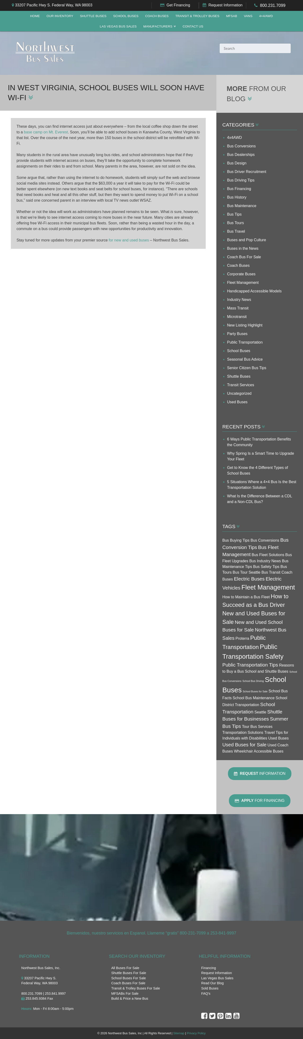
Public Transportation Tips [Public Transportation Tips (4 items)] (250, 664)
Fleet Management (242, 283)
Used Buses (237, 402)
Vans (248, 16)
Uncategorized (239, 393)
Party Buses (237, 334)
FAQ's (205, 993)
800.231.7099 (272, 5)
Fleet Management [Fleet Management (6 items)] (268, 587)
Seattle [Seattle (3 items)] (260, 712)
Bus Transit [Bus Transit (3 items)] (270, 572)
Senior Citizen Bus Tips (246, 368)
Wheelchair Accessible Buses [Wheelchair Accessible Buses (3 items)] (258, 751)
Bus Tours (235, 223)
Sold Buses (209, 988)
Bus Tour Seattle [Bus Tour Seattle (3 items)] (246, 572)
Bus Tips (234, 214)
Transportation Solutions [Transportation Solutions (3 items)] (242, 732)
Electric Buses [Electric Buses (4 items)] (249, 578)
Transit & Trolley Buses (197, 16)
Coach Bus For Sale (244, 257)
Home (35, 16)
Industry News (239, 300)
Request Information (225, 5)
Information (259, 773)
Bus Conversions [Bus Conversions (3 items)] (264, 540)
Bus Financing (239, 189)
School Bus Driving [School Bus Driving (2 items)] (253, 681)
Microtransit (237, 317)
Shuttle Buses (93, 16)
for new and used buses (129, 240)
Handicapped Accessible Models (254, 291)
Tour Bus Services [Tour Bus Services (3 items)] (257, 727)
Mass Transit (238, 308)
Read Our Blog (212, 983)
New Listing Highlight (244, 325)
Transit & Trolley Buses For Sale (135, 988)
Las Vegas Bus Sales (118, 26)
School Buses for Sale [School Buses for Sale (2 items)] (255, 691)
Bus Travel (236, 231)
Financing (208, 968)
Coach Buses (157, 16)
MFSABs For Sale (124, 993)
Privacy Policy (196, 1033)
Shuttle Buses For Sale (128, 973)
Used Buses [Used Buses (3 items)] (278, 738)
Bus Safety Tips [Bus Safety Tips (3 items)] (266, 567)
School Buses (125, 16)
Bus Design (236, 163)
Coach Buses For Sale (128, 983)
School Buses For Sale (128, 978)
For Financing (260, 800)
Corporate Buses (241, 274)
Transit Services (240, 385)
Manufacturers (157, 26)
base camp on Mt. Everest (46, 132)
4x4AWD (234, 138)
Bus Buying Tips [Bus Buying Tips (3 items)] (236, 540)
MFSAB (231, 16)
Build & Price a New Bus (129, 998)
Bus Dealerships (241, 155)
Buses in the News (242, 248)
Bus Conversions (241, 146)
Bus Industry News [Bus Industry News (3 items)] (265, 561)
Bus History (236, 197)
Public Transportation (245, 342)
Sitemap (178, 1033)
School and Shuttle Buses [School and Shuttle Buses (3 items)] (266, 671)
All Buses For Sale (125, 968)
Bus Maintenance (241, 206)
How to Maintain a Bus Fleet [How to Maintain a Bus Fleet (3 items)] (246, 597)
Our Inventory (59, 16)
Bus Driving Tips (240, 180)
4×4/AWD (266, 16)
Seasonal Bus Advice (245, 359)
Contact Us (193, 26)
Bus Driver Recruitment (246, 172)
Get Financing (178, 5)
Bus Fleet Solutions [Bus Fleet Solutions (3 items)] (268, 555)
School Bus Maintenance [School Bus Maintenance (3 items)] (254, 698)
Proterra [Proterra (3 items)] (242, 638)
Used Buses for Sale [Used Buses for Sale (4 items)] (244, 744)
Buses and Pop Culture (246, 240)
